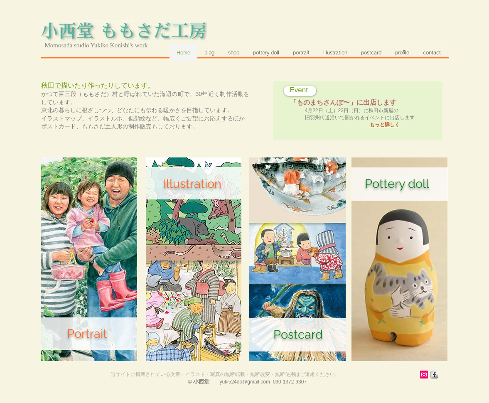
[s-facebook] (434, 374)
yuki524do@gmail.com (244, 382)
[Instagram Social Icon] (424, 374)
